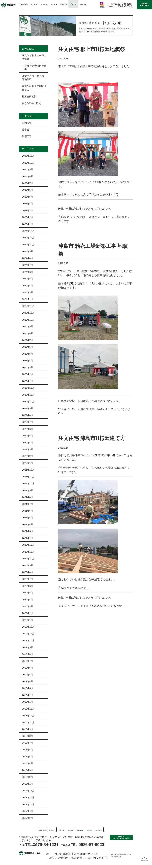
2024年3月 (27, 292)
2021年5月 (27, 517)
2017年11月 (28, 797)
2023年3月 (27, 367)
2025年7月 (27, 183)
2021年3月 (27, 531)
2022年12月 (28, 388)
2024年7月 (27, 265)
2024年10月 (28, 244)
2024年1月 (27, 299)
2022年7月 (27, 422)
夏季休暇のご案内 (31, 103)
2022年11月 (28, 394)
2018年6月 (27, 749)
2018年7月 (27, 743)
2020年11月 (28, 551)
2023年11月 (28, 312)
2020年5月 (27, 592)
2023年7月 (27, 340)
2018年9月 (27, 729)
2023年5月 (27, 353)
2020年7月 (27, 579)
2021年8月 (27, 497)
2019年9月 (27, 647)
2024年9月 (27, 251)
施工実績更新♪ (29, 96)
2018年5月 (27, 756)
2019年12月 (28, 626)
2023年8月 (27, 333)
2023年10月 (28, 319)
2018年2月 (27, 777)
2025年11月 (28, 155)
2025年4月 (27, 203)
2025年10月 (28, 162)
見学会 (25, 129)
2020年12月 (28, 544)
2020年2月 (27, 613)
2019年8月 (27, 654)
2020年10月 (28, 558)
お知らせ (26, 122)
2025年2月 (27, 217)
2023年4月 (27, 360)
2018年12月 (28, 708)
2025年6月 (27, 190)
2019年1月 (27, 701)
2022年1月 (27, 463)
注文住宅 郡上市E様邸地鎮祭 (34, 57)
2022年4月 (27, 442)
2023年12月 (28, 306)
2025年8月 (27, 176)
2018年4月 (27, 763)
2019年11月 (28, 633)
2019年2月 (27, 695)
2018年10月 (28, 722)
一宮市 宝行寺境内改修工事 (34, 67)
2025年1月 (27, 224)
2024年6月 (27, 272)
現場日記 (26, 136)
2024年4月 (27, 285)
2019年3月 (27, 688)
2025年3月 (27, 210)
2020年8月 (27, 572)
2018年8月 (27, 736)
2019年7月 (27, 661)
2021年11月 (28, 476)
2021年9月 (27, 490)
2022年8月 (27, 415)
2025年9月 (27, 169)
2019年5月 (27, 674)
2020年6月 (27, 586)
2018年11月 (28, 715)
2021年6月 (27, 510)
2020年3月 (27, 606)
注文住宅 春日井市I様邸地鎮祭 (33, 77)
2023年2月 (27, 374)
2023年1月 (27, 381)
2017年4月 (27, 811)
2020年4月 (27, 599)
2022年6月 (27, 429)
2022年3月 (27, 449)
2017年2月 (27, 818)
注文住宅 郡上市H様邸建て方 (34, 88)
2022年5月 (27, 435)
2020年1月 (27, 620)
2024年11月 (28, 237)
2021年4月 (27, 524)
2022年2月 (27, 456)
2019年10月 (28, 640)
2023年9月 (27, 326)
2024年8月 (27, 258)
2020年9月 (27, 565)
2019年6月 (27, 667)
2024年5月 (27, 278)
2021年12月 (28, 469)
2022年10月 (28, 401)
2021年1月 (27, 538)
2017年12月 (28, 790)
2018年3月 (27, 770)
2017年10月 (28, 804)
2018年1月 (27, 783)
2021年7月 (27, 504)
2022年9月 (27, 408)
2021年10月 (28, 483)
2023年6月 (27, 346)
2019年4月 (27, 681)
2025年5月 (27, 196)
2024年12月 (28, 231)
